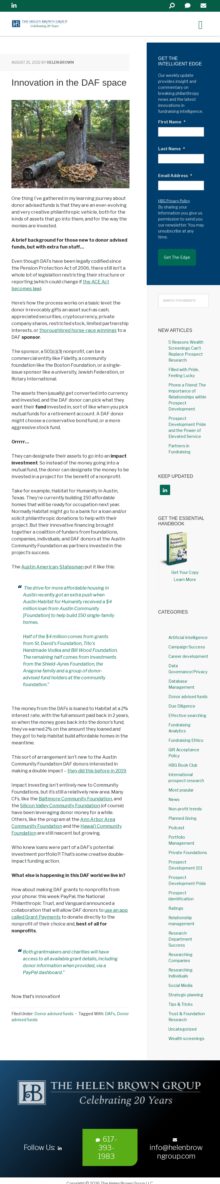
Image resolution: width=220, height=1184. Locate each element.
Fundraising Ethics (185, 735)
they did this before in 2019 (96, 771)
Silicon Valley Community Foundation (60, 805)
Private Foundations (187, 847)
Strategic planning (185, 989)
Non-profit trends (185, 804)
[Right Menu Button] (200, 24)
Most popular (181, 785)
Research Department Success (180, 934)
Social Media (180, 980)
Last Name (171, 148)
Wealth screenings (186, 1033)
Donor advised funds (54, 1013)
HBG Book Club (182, 760)
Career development (188, 651)
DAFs (110, 1013)
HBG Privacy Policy (174, 201)
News (174, 794)
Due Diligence (181, 701)
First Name (172, 121)
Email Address (175, 175)
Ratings (175, 903)
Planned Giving (182, 813)
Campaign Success (186, 642)
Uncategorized (182, 1024)
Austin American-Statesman (52, 567)
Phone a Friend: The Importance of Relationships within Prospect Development (187, 391)
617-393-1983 (106, 1142)
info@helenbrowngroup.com (176, 1144)
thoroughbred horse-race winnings (78, 330)
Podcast (176, 822)
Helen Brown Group (64, 25)
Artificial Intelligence (188, 632)
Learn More (185, 574)
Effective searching (187, 710)
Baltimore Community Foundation (75, 799)
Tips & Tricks (180, 999)
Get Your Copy (185, 567)
